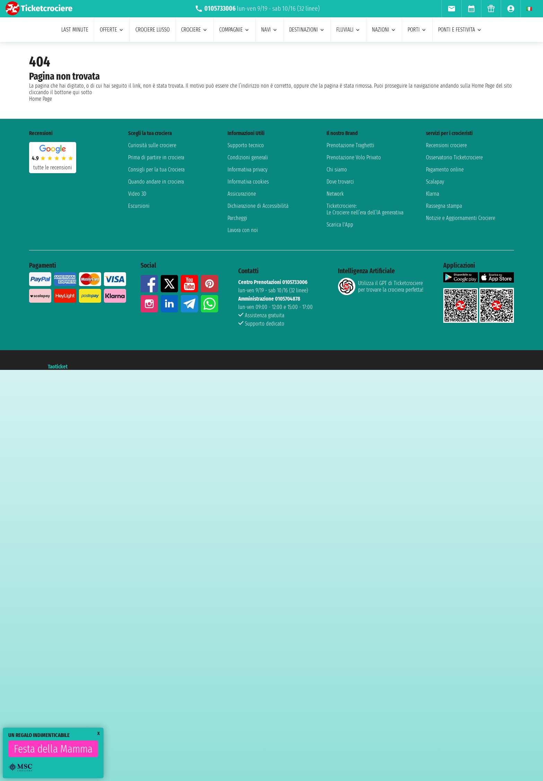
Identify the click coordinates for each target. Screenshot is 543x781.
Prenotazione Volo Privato (354, 157)
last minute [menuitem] (74, 29)
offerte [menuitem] (112, 29)
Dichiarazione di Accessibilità (258, 206)
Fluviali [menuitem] (348, 29)
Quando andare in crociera (156, 181)
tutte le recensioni (52, 167)
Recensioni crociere (446, 145)
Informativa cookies (248, 181)
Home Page (40, 99)
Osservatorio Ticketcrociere (454, 157)
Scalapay (435, 181)
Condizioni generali (248, 157)
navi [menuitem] (269, 29)
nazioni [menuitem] (384, 29)
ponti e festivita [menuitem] (460, 29)
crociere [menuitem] (194, 29)
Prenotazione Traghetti (350, 145)
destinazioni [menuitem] (307, 29)
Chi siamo (337, 169)
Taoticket (58, 366)
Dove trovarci (340, 181)
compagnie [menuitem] (234, 29)
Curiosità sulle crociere (152, 145)
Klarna (432, 193)
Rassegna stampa (444, 206)
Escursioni (139, 206)
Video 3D (137, 193)
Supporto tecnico (246, 145)
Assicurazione (242, 193)
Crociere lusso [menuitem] (152, 29)
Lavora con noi (243, 230)
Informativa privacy (247, 169)
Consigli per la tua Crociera (156, 169)
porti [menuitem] (417, 29)
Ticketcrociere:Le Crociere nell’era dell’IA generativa (365, 209)
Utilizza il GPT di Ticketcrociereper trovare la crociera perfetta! (380, 286)
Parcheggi (237, 218)
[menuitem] (451, 8)
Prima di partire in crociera (156, 157)
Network (335, 193)
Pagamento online (445, 169)
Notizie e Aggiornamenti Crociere (460, 218)
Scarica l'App (340, 224)
